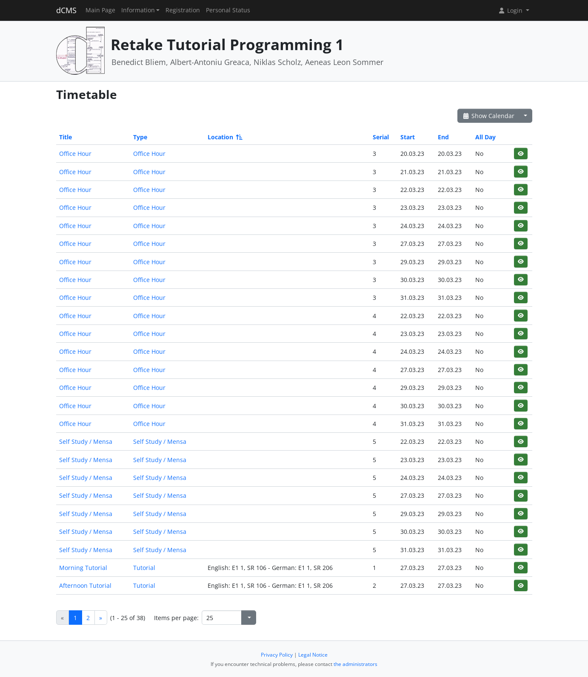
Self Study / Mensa (85, 441)
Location (224, 137)
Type (140, 137)
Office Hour (75, 154)
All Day (485, 137)
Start (407, 137)
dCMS (66, 10)
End (443, 137)
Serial (381, 137)
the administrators (355, 664)
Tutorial (144, 568)
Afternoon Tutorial (85, 585)
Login (511, 10)
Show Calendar (488, 116)
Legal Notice (313, 654)
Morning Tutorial (83, 568)
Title (65, 137)
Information (138, 10)
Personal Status (228, 10)
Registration (183, 10)
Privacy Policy (277, 654)
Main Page (100, 10)
